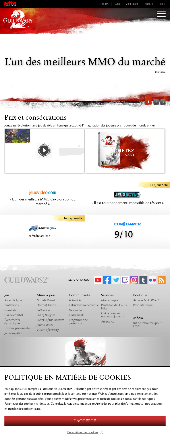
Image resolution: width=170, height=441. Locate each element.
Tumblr (143, 280)
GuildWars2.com (18, 19)
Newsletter (75, 310)
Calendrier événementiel (84, 305)
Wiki (117, 4)
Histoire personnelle (17, 328)
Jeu (6, 295)
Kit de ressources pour (147, 324)
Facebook (107, 280)
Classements (76, 315)
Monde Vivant (46, 300)
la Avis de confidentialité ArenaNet (85, 404)
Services (107, 295)
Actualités (75, 300)
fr (161, 4)
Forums (103, 4)
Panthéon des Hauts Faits (114, 306)
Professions (11, 305)
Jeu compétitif (13, 333)
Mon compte (109, 300)
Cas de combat (13, 315)
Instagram (134, 280)
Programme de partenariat (78, 321)
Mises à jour (46, 295)
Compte (149, 4)
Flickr (152, 280)
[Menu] (161, 14)
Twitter (116, 280)
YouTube (98, 280)
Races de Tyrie (13, 300)
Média (138, 318)
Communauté (79, 295)
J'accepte (85, 421)
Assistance (132, 4)
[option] (85, 67)
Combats (10, 310)
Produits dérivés (143, 305)
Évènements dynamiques (12, 321)
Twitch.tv (125, 280)
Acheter (146, 300)
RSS (162, 280)
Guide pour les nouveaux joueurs (112, 314)
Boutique (140, 295)
